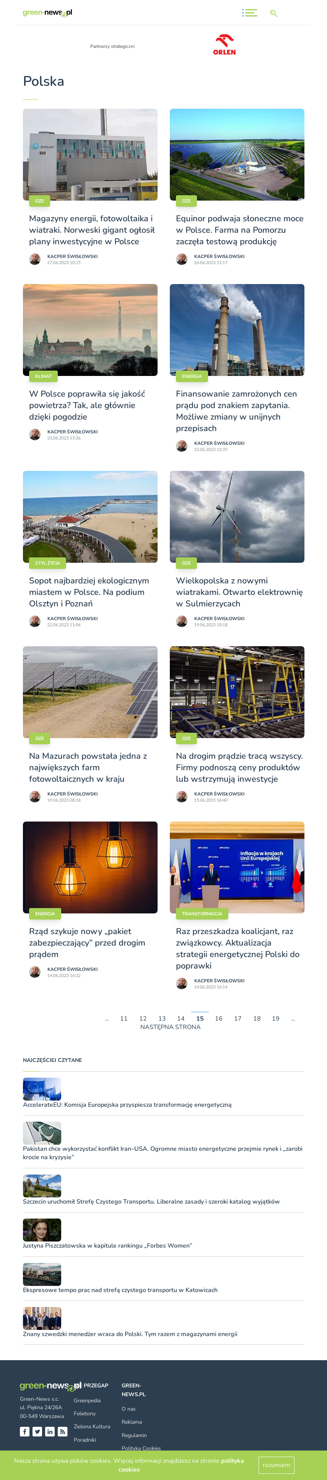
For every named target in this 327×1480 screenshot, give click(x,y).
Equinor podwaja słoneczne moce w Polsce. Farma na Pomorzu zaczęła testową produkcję (240, 230)
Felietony (85, 1413)
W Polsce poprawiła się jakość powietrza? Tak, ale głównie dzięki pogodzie (87, 405)
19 (276, 1018)
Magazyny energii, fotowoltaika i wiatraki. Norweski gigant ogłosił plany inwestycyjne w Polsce (92, 230)
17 (238, 1018)
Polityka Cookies (141, 1448)
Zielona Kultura (92, 1426)
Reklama (132, 1422)
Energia (192, 376)
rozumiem (276, 1465)
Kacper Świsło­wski (72, 256)
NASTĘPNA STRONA (170, 1027)
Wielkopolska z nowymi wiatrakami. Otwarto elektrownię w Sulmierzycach (239, 592)
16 (219, 1018)
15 (200, 1018)
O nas (129, 1409)
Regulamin (134, 1435)
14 (181, 1018)
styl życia (47, 563)
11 (124, 1018)
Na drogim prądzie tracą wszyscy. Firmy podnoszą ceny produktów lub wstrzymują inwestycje (239, 767)
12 (143, 1018)
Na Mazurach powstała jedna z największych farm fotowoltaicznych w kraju (88, 767)
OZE (39, 201)
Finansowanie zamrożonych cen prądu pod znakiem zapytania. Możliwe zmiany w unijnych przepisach (236, 411)
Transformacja (202, 914)
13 (162, 1018)
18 (257, 1018)
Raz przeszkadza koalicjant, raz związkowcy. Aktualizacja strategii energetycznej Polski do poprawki (237, 949)
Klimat (43, 376)
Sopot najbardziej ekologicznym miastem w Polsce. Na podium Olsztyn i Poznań (89, 592)
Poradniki (85, 1440)
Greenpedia (87, 1400)
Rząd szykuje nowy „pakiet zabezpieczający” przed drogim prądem (87, 943)
